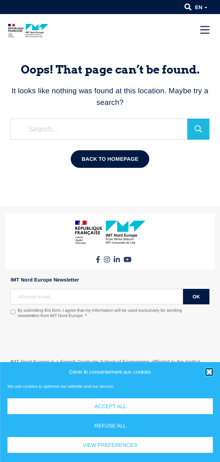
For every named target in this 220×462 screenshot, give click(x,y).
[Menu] (205, 30)
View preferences (110, 445)
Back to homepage (110, 159)
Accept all (110, 406)
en (201, 7)
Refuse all (110, 426)
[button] (209, 371)
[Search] (198, 129)
